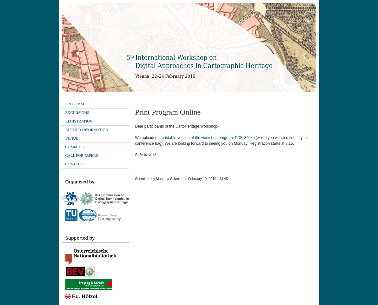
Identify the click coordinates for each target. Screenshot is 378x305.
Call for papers (81, 155)
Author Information (87, 130)
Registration (79, 121)
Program (74, 104)
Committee (76, 147)
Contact (74, 164)
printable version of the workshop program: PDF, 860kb (208, 138)
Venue (71, 138)
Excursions (77, 112)
